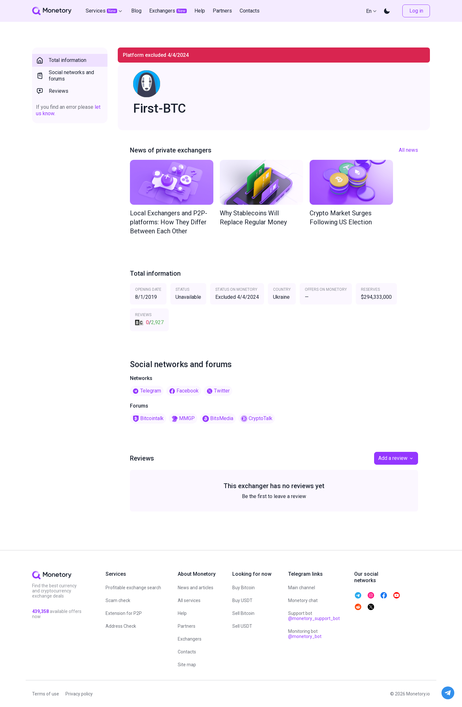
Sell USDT (242, 626)
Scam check (118, 600)
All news (408, 150)
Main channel (301, 587)
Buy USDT (242, 600)
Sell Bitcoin (243, 613)
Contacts (187, 651)
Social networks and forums (65, 75)
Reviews (52, 91)
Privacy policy (79, 693)
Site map (187, 664)
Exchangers (189, 639)
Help (182, 613)
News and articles (195, 587)
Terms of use (45, 693)
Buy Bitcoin (243, 587)
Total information (61, 60)
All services (189, 600)
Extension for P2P (124, 613)
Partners (186, 626)
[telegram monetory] (358, 595)
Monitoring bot (304, 634)
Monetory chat (303, 600)
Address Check (121, 626)
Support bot (314, 616)
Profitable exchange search (133, 587)
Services (105, 11)
